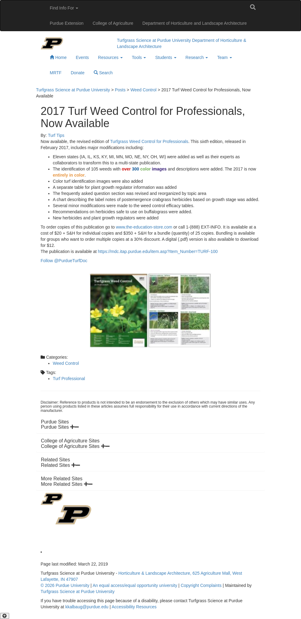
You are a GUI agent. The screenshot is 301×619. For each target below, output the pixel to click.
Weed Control (66, 363)
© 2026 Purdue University (65, 585)
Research (197, 57)
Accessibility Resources (134, 606)
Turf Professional (69, 378)
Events (82, 57)
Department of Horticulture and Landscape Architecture (195, 23)
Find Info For (64, 7)
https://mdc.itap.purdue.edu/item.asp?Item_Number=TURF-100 (158, 251)
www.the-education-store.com (144, 227)
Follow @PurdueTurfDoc (64, 260)
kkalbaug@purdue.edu (86, 606)
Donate (78, 72)
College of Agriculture (113, 23)
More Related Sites (66, 484)
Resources (110, 57)
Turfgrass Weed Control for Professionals (149, 141)
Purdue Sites (60, 427)
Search (103, 72)
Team (224, 57)
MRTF (56, 72)
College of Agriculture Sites (75, 446)
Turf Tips (56, 135)
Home (58, 57)
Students (165, 57)
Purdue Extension (67, 23)
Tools (139, 57)
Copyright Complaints (201, 585)
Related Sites (60, 465)
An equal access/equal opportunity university (134, 585)
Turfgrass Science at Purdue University (154, 40)
